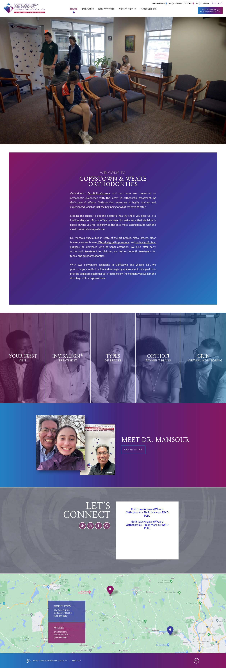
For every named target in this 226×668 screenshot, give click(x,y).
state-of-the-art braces (117, 237)
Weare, (140, 264)
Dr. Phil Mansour (99, 193)
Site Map (76, 661)
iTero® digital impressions (113, 242)
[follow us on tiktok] (212, 3)
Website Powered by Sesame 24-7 (47, 661)
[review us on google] (222, 3)
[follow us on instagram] (215, 3)
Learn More (134, 448)
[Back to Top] (196, 661)
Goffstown (122, 264)
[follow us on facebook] (219, 3)
